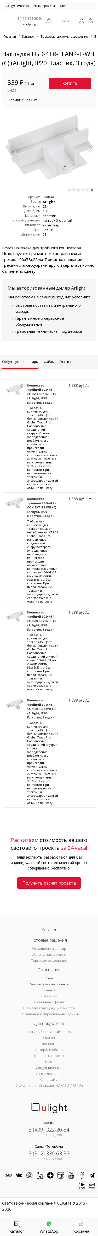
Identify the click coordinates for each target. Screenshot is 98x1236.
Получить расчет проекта (49, 883)
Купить (70, 83)
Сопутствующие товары (20, 361)
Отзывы (65, 361)
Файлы (48, 361)
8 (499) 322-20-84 (30, 18)
